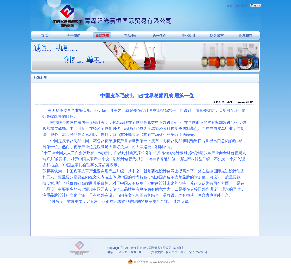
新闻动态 (102, 36)
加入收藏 (242, 6)
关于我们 (73, 36)
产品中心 (131, 36)
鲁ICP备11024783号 (194, 252)
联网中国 (171, 252)
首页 (230, 6)
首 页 (45, 36)
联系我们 (245, 36)
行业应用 (188, 36)
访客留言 (217, 36)
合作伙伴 (159, 36)
